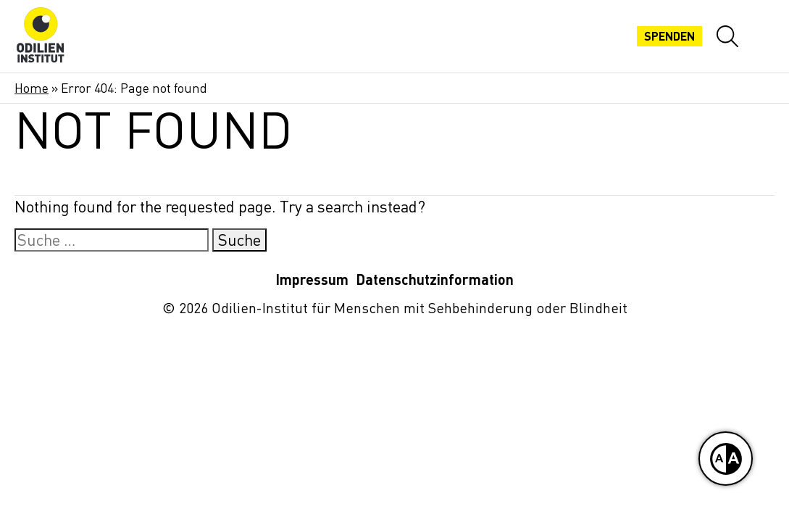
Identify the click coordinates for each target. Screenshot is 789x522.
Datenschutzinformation (435, 279)
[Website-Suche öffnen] (727, 36)
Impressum (311, 279)
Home (31, 88)
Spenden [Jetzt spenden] (669, 36)
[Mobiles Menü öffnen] (764, 36)
